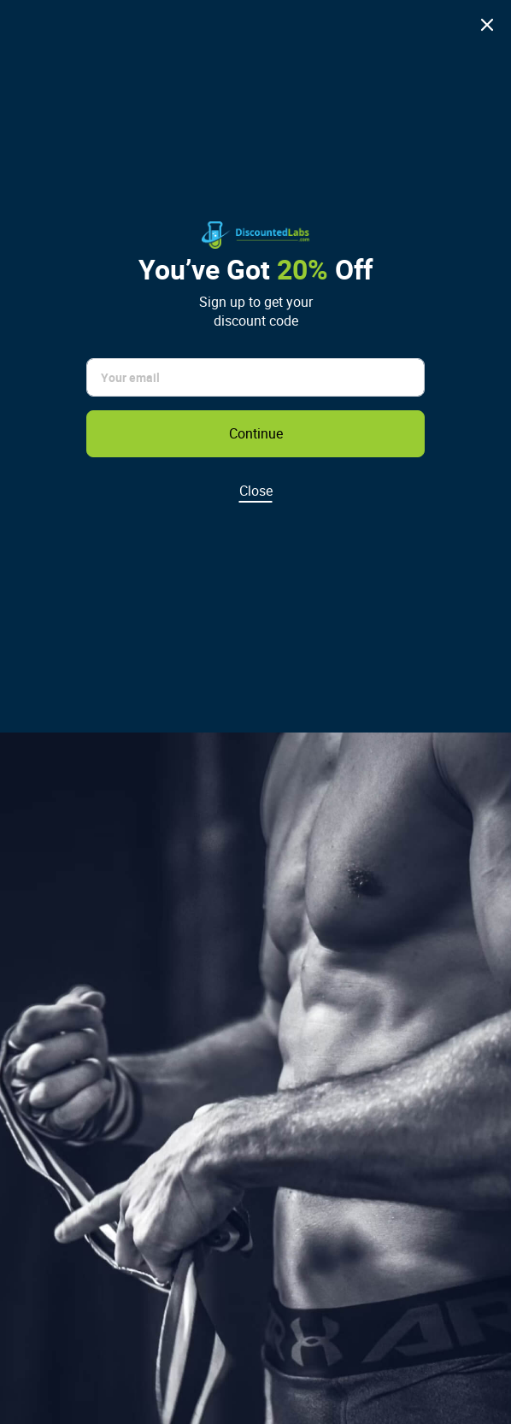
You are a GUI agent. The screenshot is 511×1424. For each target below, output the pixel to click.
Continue (256, 433)
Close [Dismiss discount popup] (256, 490)
